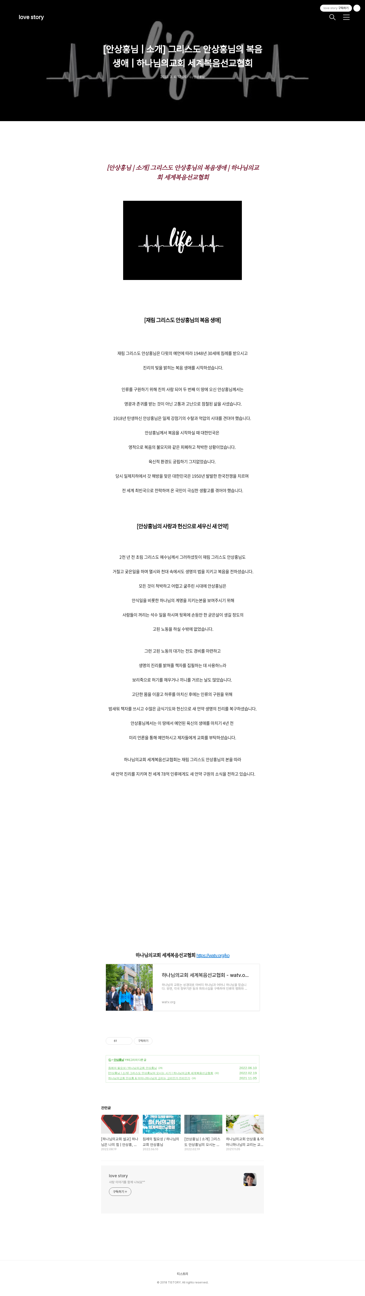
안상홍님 (119, 1059)
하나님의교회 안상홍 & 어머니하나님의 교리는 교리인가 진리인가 (149, 1078)
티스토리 (182, 1274)
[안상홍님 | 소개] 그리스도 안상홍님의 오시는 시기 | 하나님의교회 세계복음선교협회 (160, 1073)
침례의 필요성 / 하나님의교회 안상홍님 (132, 1068)
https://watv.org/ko (213, 955)
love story (31, 17)
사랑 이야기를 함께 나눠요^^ (127, 1182)
